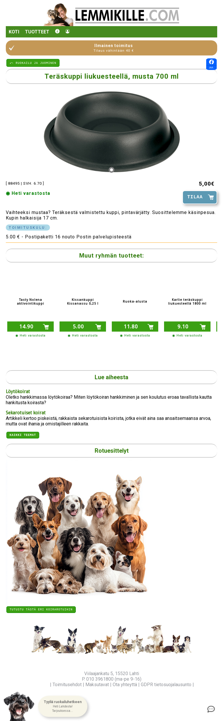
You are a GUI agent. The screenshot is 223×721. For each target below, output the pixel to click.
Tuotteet (37, 32)
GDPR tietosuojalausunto (166, 684)
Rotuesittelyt (112, 449)
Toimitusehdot (67, 684)
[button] (62, 706)
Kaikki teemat (23, 434)
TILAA (195, 197)
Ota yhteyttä (125, 684)
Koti (14, 32)
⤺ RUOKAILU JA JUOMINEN (33, 63)
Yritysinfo (39, 684)
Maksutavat (97, 684)
